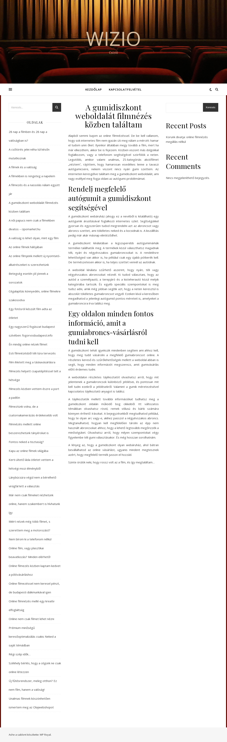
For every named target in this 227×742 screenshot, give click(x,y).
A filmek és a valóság (23, 167)
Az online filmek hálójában (26, 247)
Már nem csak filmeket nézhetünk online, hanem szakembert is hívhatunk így (34, 503)
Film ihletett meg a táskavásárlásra (32, 362)
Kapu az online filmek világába (28, 451)
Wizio (113, 38)
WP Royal (45, 734)
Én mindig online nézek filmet (28, 344)
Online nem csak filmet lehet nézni (31, 619)
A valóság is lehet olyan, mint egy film (34, 238)
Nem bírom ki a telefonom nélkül (30, 539)
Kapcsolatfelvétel (125, 89)
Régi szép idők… (19, 654)
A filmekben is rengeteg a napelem (32, 176)
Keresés (210, 107)
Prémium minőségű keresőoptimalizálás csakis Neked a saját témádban (32, 636)
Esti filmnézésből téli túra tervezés (32, 353)
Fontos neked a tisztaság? (26, 442)
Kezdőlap (93, 89)
